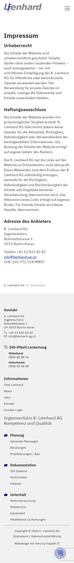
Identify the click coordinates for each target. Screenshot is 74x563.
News (7, 391)
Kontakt (9, 404)
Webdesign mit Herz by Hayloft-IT (37, 543)
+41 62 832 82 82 (20, 332)
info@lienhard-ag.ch (20, 256)
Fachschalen (18, 477)
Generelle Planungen (24, 441)
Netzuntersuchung (22, 501)
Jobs (7, 397)
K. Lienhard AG (14, 285)
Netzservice (18, 507)
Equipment (17, 513)
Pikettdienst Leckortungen (28, 519)
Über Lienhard (13, 385)
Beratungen (18, 447)
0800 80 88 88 (19, 366)
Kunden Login (13, 410)
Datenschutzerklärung (46, 536)
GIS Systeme (18, 471)
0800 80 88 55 (19, 357)
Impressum (21, 536)
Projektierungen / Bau (25, 454)
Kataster (16, 483)
